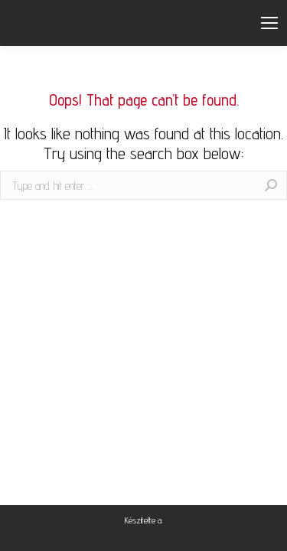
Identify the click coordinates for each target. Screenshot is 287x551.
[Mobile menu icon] (269, 23)
